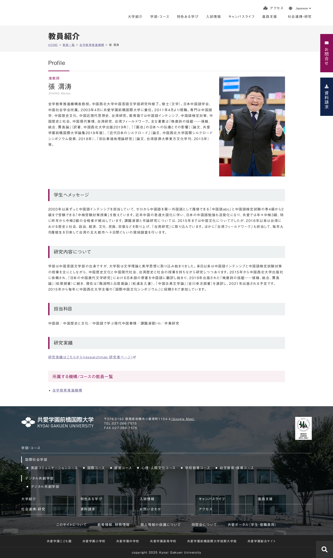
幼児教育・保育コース (237, 468)
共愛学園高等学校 (163, 541)
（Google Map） (183, 418)
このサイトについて (71, 524)
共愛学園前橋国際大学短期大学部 (212, 541)
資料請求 (327, 100)
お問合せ (327, 56)
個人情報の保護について (160, 524)
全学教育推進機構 (67, 390)
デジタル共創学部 (45, 486)
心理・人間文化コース (158, 468)
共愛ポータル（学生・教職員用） (252, 524)
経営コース (123, 468)
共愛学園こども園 (59, 541)
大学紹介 (135, 16)
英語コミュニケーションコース (54, 468)
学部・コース (159, 16)
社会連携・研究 (300, 16)
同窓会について (204, 524)
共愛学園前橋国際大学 (50, 14)
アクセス (274, 8)
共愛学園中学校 (127, 541)
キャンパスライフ (242, 16)
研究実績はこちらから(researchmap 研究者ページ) (90, 357)
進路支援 (269, 16)
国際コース (96, 468)
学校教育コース (197, 468)
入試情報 (213, 16)
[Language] (303, 8)
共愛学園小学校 (94, 541)
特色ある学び (188, 16)
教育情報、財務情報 (113, 524)
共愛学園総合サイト (261, 541)
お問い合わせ (150, 509)
